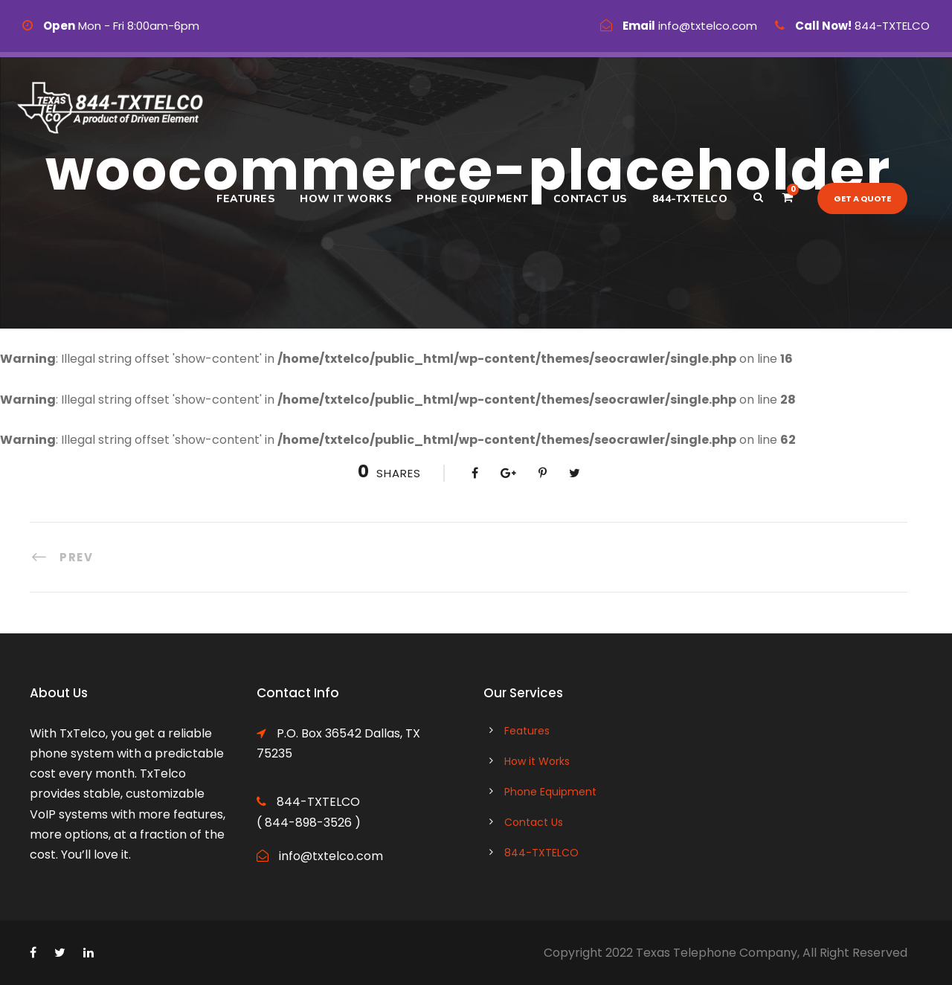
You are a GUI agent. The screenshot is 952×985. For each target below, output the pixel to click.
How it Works (346, 199)
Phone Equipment (472, 199)
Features (245, 199)
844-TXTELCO (690, 199)
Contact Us (590, 199)
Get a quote (862, 198)
